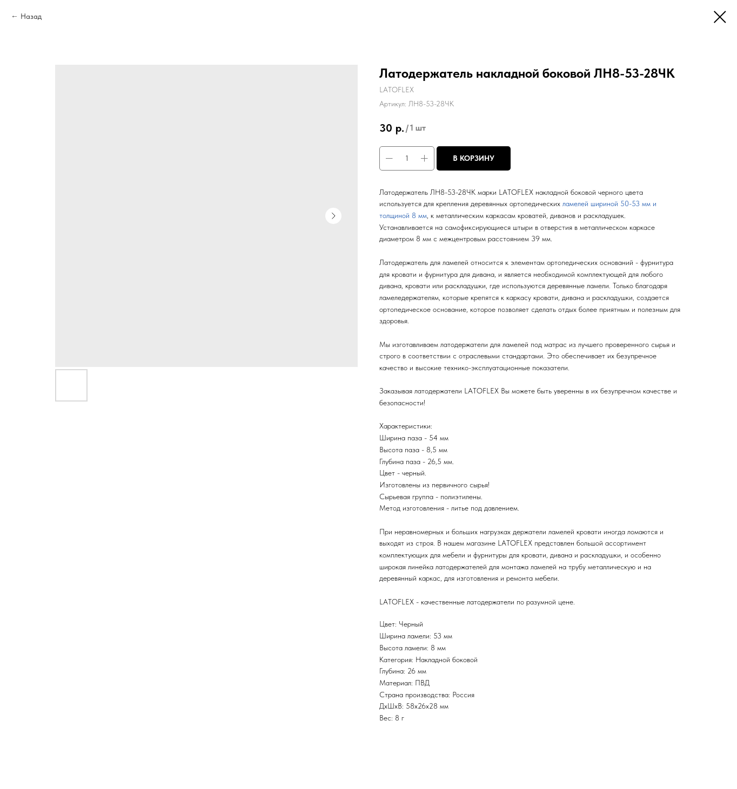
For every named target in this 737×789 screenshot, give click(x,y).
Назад (31, 16)
